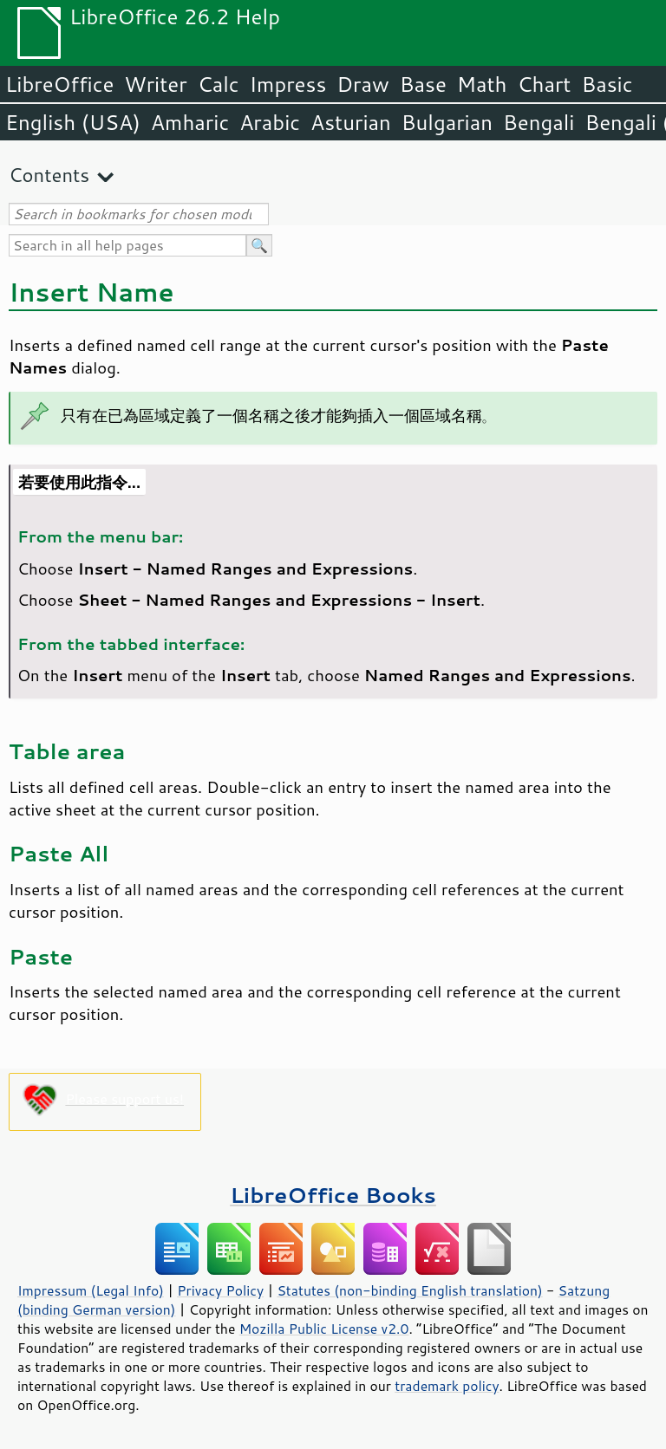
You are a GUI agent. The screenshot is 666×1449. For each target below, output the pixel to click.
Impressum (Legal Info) (90, 1290)
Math (482, 84)
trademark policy (447, 1385)
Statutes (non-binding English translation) (409, 1290)
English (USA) (72, 122)
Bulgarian (447, 122)
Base (423, 84)
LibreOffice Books (333, 1194)
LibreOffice (59, 84)
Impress (288, 84)
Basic (606, 84)
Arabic (269, 122)
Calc (218, 84)
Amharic (190, 122)
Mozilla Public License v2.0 (324, 1328)
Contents (49, 174)
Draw (362, 84)
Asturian (350, 122)
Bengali (538, 122)
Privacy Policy (220, 1290)
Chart (544, 84)
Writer (155, 84)
